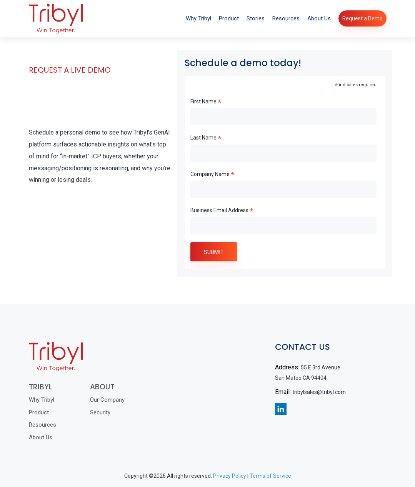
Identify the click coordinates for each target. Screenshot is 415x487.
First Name (206, 102)
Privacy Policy (229, 476)
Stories (256, 18)
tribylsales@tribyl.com (325, 392)
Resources (286, 18)
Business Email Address (221, 211)
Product (229, 18)
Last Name (206, 138)
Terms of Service (270, 476)
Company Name (212, 175)
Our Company (100, 399)
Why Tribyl (198, 18)
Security (93, 412)
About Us (319, 18)
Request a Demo (362, 18)
